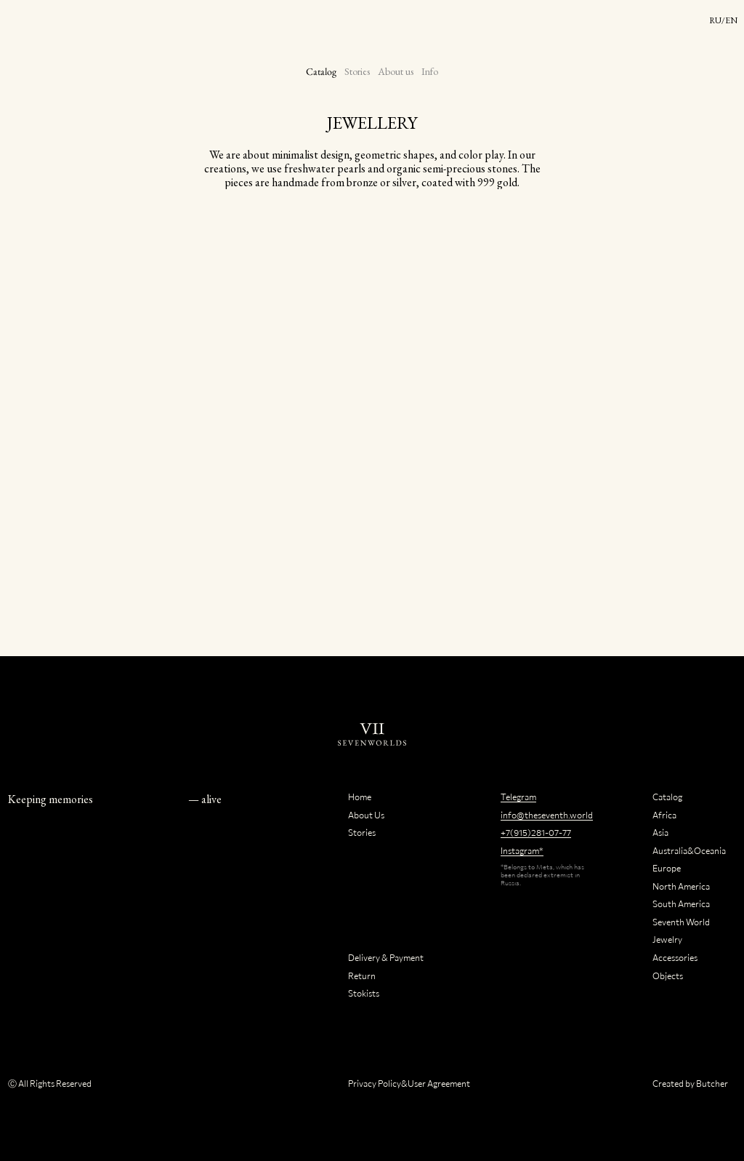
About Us (366, 815)
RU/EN (723, 20)
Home (359, 796)
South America (681, 903)
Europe (666, 868)
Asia (660, 832)
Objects (667, 975)
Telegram (518, 796)
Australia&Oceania (689, 850)
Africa (664, 815)
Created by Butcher (690, 1083)
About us (395, 71)
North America (681, 886)
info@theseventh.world (547, 815)
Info (429, 71)
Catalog (321, 71)
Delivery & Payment (386, 957)
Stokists (363, 993)
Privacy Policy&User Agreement (409, 1083)
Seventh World (681, 922)
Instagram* (522, 850)
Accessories (675, 957)
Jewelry (667, 939)
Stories (357, 71)
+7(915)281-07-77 (536, 832)
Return (362, 975)
